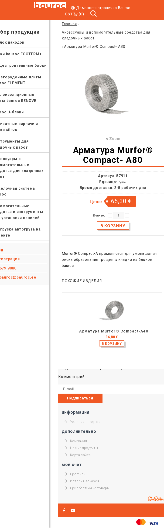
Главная (69, 24)
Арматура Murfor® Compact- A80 (94, 46)
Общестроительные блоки (28, 65)
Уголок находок (17, 42)
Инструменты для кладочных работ (20, 144)
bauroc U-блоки (17, 112)
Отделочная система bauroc (23, 191)
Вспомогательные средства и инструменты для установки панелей (27, 212)
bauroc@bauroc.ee (26, 277)
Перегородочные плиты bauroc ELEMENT (26, 80)
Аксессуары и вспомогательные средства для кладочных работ (27, 168)
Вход (7, 250)
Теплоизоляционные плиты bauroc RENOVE (23, 97)
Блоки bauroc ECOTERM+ (26, 54)
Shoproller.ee (156, 499)
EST (69, 14)
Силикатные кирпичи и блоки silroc (24, 127)
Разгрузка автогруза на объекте (26, 232)
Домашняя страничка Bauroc (103, 8)
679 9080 (16, 268)
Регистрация (16, 259)
